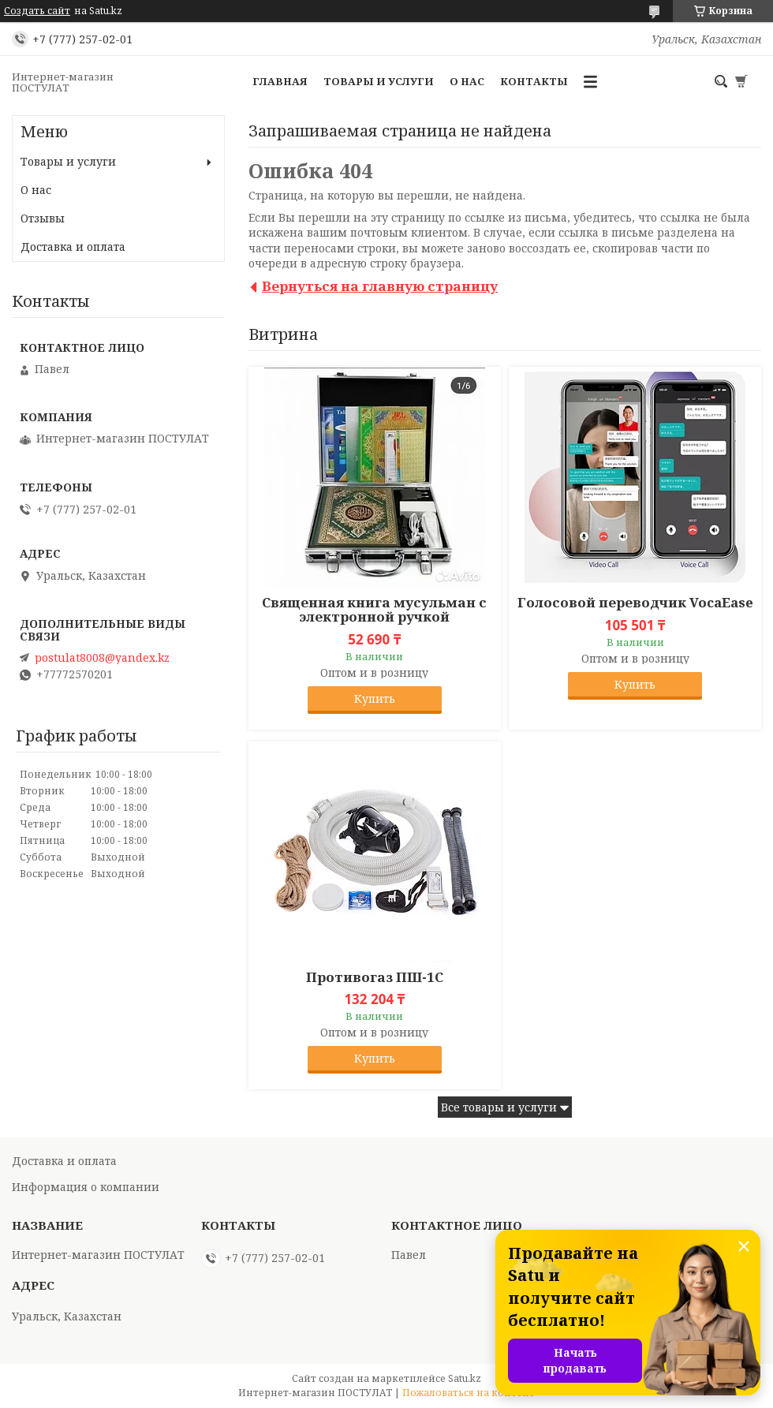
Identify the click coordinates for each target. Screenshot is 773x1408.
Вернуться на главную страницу (380, 286)
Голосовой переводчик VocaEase (635, 603)
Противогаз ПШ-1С (374, 977)
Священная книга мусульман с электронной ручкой (374, 610)
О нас (467, 81)
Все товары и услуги (499, 1107)
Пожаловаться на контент (468, 1392)
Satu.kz (464, 1378)
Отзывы (43, 218)
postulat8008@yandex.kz (102, 658)
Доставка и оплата (73, 246)
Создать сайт (37, 11)
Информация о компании (85, 1186)
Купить (374, 698)
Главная (280, 81)
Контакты (534, 81)
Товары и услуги (378, 81)
